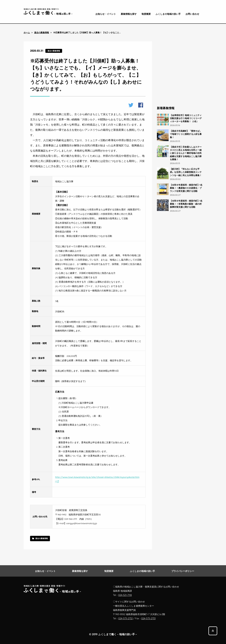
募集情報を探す (129, 14)
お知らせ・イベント (105, 14)
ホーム (27, 32)
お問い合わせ (192, 14)
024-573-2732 (125, 618)
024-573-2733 (148, 618)
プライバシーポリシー (182, 571)
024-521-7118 (125, 595)
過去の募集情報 (41, 32)
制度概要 (146, 14)
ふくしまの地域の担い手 (168, 14)
